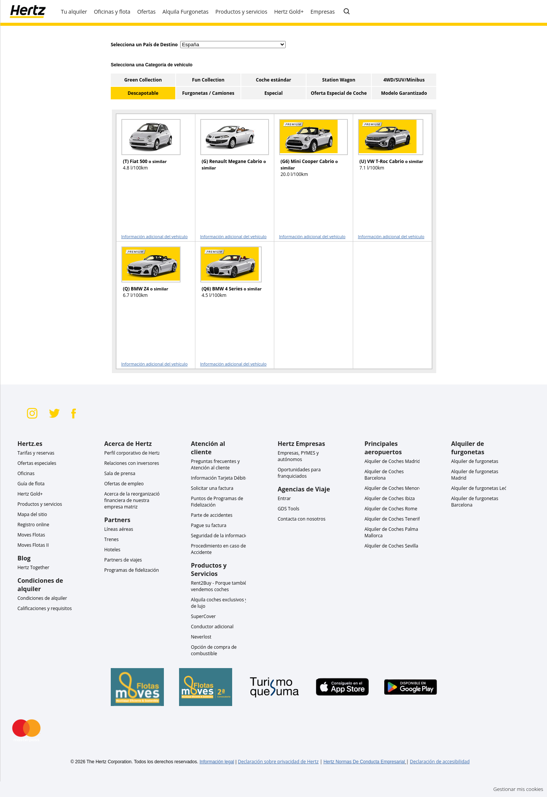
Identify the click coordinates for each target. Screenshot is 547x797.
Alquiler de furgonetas (474, 461)
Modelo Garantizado (404, 93)
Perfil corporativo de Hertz (132, 453)
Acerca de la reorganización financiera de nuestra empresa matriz (133, 500)
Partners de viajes (123, 560)
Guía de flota (30, 483)
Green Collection (143, 80)
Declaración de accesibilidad (440, 761)
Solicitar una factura (212, 488)
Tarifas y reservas (35, 453)
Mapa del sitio (32, 514)
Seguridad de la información (220, 535)
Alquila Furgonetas (185, 11)
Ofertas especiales (36, 463)
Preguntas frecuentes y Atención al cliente (215, 464)
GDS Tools (288, 508)
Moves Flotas (31, 535)
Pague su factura (208, 525)
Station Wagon (338, 80)
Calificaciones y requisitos (44, 608)
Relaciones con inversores (131, 463)
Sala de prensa (119, 473)
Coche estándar (273, 80)
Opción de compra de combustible (214, 650)
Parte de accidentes (212, 515)
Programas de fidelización (131, 570)
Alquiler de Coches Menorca (394, 488)
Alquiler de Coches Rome (391, 508)
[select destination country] (233, 44)
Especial (273, 93)
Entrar (284, 498)
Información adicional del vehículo (154, 236)
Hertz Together (33, 567)
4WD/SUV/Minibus (404, 80)
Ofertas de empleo (124, 483)
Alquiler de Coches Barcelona (384, 474)
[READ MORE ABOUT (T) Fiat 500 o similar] (151, 151)
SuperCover (203, 616)
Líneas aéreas (118, 529)
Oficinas (26, 473)
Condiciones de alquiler (42, 598)
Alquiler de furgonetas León (480, 488)
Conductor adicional (212, 626)
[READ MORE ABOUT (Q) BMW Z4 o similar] (151, 279)
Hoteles (112, 549)
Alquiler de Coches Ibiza (390, 498)
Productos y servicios (39, 504)
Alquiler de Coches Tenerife (394, 519)
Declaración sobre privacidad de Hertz (278, 761)
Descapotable (142, 93)
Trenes (111, 539)
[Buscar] (346, 11)
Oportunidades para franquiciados (299, 472)
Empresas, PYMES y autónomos (298, 456)
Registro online (33, 524)
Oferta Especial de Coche (339, 93)
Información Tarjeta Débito (219, 478)
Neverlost (201, 637)
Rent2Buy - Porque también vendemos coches (220, 586)
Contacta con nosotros (301, 519)
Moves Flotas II (33, 545)
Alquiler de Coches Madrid (392, 461)
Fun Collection (208, 80)
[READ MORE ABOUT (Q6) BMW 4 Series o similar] (230, 279)
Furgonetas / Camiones (208, 93)
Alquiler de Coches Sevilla (391, 546)
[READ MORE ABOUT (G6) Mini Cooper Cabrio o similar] (309, 151)
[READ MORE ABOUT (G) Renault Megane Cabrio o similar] (230, 151)
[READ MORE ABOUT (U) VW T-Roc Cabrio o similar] (388, 151)
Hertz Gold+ (30, 494)
